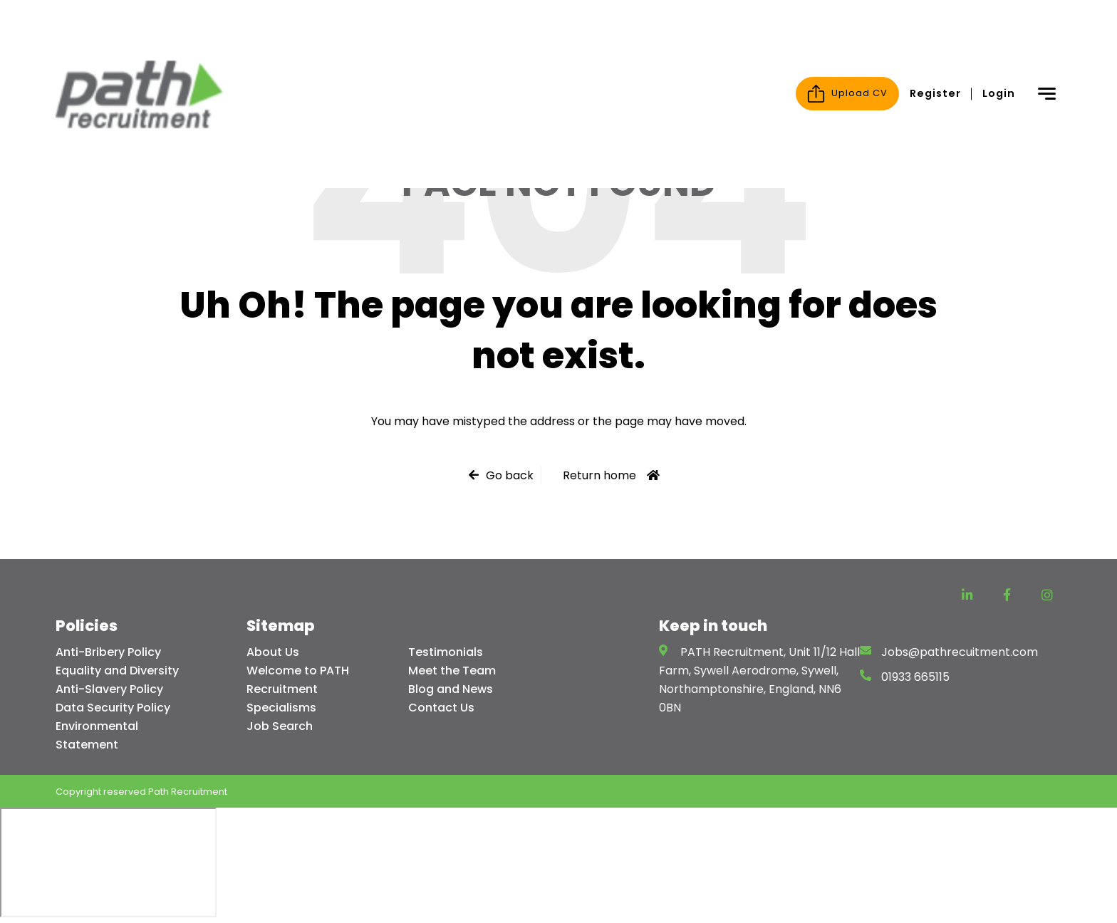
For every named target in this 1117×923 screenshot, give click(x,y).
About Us (272, 652)
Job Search (279, 726)
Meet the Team (452, 670)
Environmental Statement (97, 735)
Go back (510, 475)
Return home (599, 475)
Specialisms (281, 707)
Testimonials (445, 652)
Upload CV (847, 28)
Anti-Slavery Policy (109, 689)
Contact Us (441, 707)
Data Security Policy (113, 707)
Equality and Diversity (117, 670)
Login (998, 28)
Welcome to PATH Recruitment (297, 679)
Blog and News (450, 689)
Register (935, 28)
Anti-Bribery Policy (108, 652)
